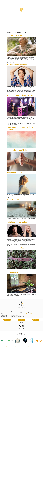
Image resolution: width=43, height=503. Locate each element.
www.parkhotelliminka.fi (31, 313)
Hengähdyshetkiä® (14, 172)
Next (34, 297)
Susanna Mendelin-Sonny (17, 64)
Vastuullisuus (10, 28)
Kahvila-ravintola (17, 24)
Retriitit (26, 26)
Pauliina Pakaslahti (14, 35)
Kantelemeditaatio (14, 272)
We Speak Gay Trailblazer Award (20, 95)
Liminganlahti (10, 24)
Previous (9, 297)
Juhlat (14, 26)
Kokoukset (10, 26)
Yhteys (15, 28)
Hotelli (30, 24)
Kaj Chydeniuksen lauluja (17, 222)
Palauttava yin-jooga (15, 199)
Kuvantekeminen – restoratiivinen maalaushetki (20, 128)
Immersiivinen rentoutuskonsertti (20, 248)
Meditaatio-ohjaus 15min (17, 150)
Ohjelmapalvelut (20, 26)
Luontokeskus (25, 24)
